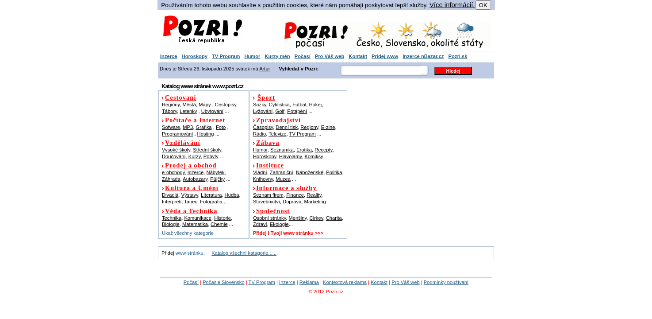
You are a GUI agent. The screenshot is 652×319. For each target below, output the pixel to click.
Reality (314, 195)
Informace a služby (286, 187)
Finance (295, 195)
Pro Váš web (330, 56)
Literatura (211, 195)
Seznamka (282, 149)
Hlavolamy (290, 156)
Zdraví (260, 224)
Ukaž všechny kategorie (188, 233)
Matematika (195, 224)
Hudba (232, 195)
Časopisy (263, 127)
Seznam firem (268, 195)
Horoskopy (194, 56)
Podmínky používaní (446, 282)
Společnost (273, 210)
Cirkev (316, 218)
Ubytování (212, 111)
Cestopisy (225, 104)
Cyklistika (279, 104)
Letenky (188, 111)
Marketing (315, 201)
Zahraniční (281, 172)
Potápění (297, 111)
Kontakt (358, 56)
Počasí (303, 56)
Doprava (292, 201)
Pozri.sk (458, 56)
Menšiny (298, 218)
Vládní (260, 172)
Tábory (169, 111)
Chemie (219, 224)
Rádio (259, 133)
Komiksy (313, 156)
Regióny (171, 104)
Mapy (205, 104)
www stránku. (190, 253)
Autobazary (195, 179)
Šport (266, 97)
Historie (222, 218)
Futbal (299, 104)
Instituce (270, 165)
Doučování (174, 156)
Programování (177, 133)
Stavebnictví (266, 201)
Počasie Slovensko (224, 282)
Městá (189, 104)
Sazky (259, 104)
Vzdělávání (182, 142)
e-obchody (173, 172)
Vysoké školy (176, 149)
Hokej (315, 104)
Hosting (205, 133)
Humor (252, 56)
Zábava (268, 142)
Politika (334, 172)
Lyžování (262, 111)
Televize (277, 133)
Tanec (190, 201)
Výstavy (189, 195)
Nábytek (216, 172)
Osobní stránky (269, 218)
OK (483, 5)
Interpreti (171, 201)
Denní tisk (287, 127)
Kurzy (194, 156)
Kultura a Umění (192, 187)
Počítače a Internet (195, 120)
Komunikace (197, 218)
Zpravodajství (278, 120)
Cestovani (180, 97)
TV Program (226, 56)
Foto (221, 127)
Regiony (309, 127)
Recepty (323, 149)
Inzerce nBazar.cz (423, 56)
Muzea (283, 179)
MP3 (188, 127)
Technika (171, 218)
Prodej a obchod (191, 165)
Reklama (309, 282)
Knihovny (263, 179)
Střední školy (207, 149)
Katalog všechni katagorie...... (243, 253)
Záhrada (171, 179)
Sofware (171, 127)
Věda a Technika (191, 210)
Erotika (304, 149)
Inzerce (168, 56)
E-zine (328, 127)
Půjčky (217, 179)
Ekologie (279, 224)
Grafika (204, 127)
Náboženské (309, 172)
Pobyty (211, 156)
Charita (334, 218)
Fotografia (211, 201)
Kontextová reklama (345, 282)
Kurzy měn (277, 56)
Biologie (171, 224)
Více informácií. (452, 4)
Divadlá (170, 195)
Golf (279, 111)
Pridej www (385, 56)
